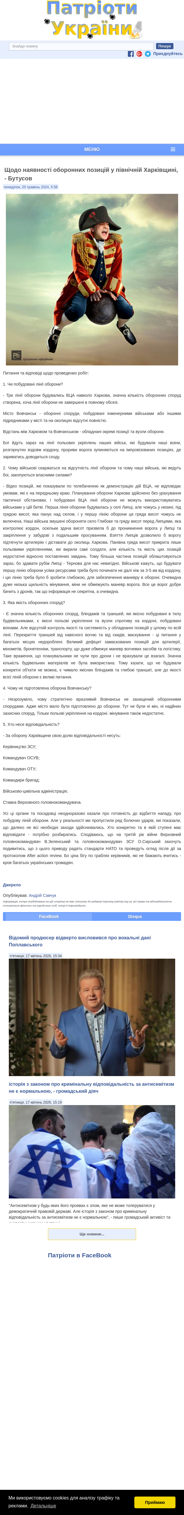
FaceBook (49, 916)
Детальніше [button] (43, 1505)
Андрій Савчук (42, 895)
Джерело (12, 885)
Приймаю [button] (155, 1502)
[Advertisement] (92, 101)
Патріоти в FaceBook (79, 1255)
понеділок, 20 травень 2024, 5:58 (31, 187)
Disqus (135, 916)
